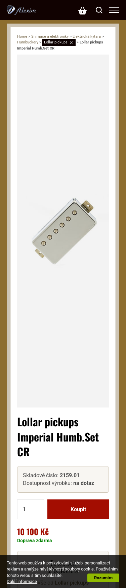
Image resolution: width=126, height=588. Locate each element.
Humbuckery (27, 42)
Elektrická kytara (87, 36)
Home (22, 36)
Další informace (22, 581)
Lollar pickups (56, 42)
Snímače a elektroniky (50, 36)
